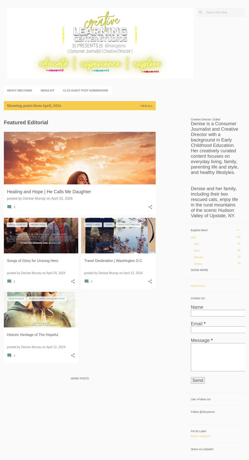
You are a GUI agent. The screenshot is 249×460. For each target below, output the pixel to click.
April (196, 244)
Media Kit (47, 90)
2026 (193, 237)
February (198, 257)
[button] (150, 207)
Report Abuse (198, 286)
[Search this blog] (225, 12)
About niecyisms (19, 90)
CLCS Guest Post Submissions (85, 90)
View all (146, 105)
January (198, 263)
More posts (80, 378)
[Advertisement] (171, 171)
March (197, 250)
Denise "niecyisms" (201, 436)
